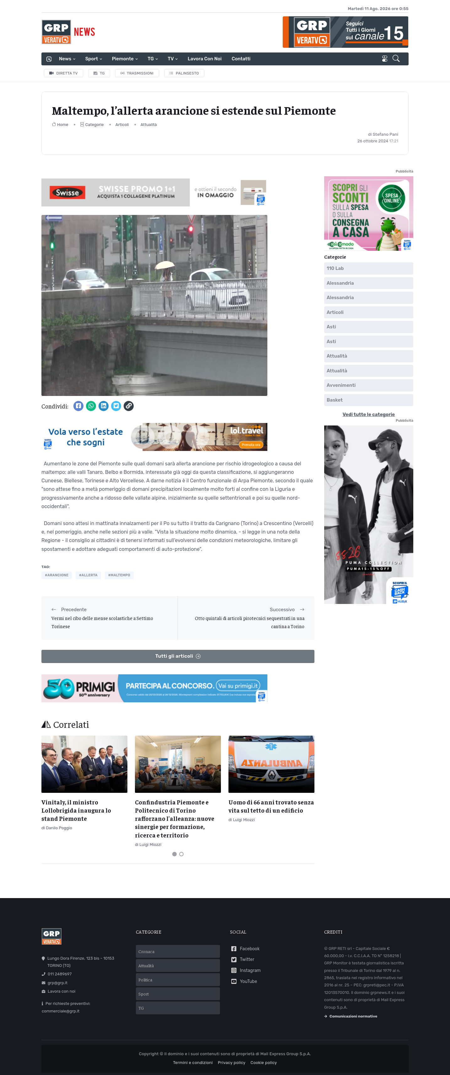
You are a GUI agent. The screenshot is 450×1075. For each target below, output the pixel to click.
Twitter (242, 960)
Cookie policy (263, 1062)
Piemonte (123, 59)
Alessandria (340, 283)
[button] (397, 59)
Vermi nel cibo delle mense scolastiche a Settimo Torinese (102, 622)
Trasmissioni (137, 73)
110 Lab (335, 268)
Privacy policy (231, 1062)
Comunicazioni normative (350, 1016)
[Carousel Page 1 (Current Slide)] (174, 854)
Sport (91, 59)
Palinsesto (184, 73)
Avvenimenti (341, 385)
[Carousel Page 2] (181, 854)
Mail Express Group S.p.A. (285, 1053)
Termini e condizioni (193, 1062)
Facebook (245, 949)
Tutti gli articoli (178, 656)
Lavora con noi (205, 59)
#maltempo (119, 575)
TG (151, 59)
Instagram (245, 971)
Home (60, 124)
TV (171, 59)
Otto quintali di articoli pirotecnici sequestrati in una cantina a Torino (249, 622)
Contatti (241, 59)
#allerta (88, 575)
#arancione (56, 575)
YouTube (243, 982)
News (65, 59)
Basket (335, 400)
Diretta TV (63, 73)
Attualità (149, 124)
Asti (331, 327)
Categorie (92, 124)
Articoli (122, 124)
